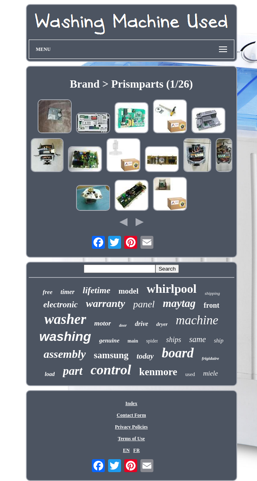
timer (68, 291)
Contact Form (131, 415)
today (145, 356)
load (50, 374)
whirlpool (171, 288)
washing (65, 336)
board (178, 353)
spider (152, 341)
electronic (60, 304)
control (111, 369)
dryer (162, 324)
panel (144, 304)
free (47, 292)
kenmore (158, 371)
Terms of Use (131, 438)
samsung (111, 355)
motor (102, 323)
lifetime (96, 290)
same (197, 339)
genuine (109, 340)
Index (131, 403)
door (123, 325)
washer (65, 319)
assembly (65, 354)
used (190, 374)
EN (126, 450)
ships (173, 340)
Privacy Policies (131, 427)
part (72, 370)
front (211, 305)
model (129, 291)
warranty (105, 303)
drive (141, 323)
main (132, 341)
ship (218, 341)
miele (210, 373)
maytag (179, 303)
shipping (212, 293)
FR (136, 450)
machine (197, 320)
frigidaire (210, 358)
